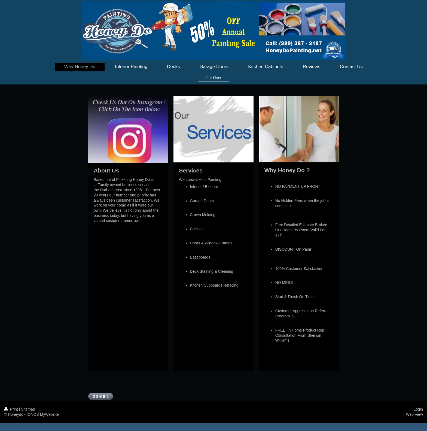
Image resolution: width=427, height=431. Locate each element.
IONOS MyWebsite (43, 414)
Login (418, 409)
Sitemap (28, 409)
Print (11, 409)
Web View (414, 414)
